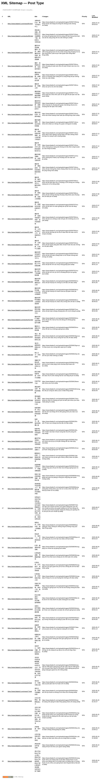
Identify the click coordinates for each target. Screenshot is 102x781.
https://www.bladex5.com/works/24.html (20, 489)
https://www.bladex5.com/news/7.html (20, 691)
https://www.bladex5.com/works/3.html (20, 737)
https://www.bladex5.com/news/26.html (20, 468)
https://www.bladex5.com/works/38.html (20, 354)
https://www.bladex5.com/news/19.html (20, 556)
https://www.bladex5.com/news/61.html (20, 114)
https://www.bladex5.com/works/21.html (20, 538)
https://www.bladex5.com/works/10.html (20, 650)
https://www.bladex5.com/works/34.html (20, 390)
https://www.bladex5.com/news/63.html (20, 94)
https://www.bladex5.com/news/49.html (20, 255)
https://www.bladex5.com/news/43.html (20, 310)
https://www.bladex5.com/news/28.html (20, 449)
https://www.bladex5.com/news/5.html (20, 715)
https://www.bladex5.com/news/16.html (20, 587)
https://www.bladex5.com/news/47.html (20, 272)
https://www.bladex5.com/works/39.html (20, 346)
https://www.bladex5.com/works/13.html (20, 618)
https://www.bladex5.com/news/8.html (20, 683)
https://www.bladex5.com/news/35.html (20, 382)
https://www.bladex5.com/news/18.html (20, 566)
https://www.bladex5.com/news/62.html (20, 105)
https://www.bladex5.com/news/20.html (20, 547)
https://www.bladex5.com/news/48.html (20, 263)
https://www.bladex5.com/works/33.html (20, 400)
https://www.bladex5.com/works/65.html (20, 76)
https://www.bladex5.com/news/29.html (20, 441)
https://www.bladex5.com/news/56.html (20, 169)
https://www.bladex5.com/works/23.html (20, 508)
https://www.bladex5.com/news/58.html (20, 147)
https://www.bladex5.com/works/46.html (20, 282)
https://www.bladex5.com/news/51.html (20, 232)
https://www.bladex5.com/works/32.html (20, 411)
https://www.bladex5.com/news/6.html (20, 701)
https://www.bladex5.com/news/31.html (20, 422)
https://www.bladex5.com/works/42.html (20, 320)
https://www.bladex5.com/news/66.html (20, 66)
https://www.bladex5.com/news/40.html (20, 337)
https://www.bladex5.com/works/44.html (20, 301)
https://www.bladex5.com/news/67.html (20, 52)
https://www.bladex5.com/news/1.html (20, 761)
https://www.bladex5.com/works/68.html (20, 36)
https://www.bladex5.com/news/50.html (20, 244)
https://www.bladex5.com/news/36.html (20, 375)
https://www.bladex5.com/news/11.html (20, 638)
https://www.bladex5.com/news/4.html (20, 729)
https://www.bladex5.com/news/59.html (20, 134)
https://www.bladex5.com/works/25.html (20, 477)
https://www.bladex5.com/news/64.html (20, 86)
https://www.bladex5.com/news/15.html (20, 599)
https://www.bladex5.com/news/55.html (20, 182)
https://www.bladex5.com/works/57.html (20, 157)
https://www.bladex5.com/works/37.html (20, 364)
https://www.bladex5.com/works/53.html (20, 206)
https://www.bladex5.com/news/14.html (20, 609)
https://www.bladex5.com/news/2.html (20, 746)
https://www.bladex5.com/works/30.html (20, 432)
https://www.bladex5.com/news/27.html (20, 457)
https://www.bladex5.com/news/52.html (20, 219)
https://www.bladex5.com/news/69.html (20, 23)
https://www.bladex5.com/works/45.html (20, 291)
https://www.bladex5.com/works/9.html (20, 667)
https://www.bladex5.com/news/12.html (20, 628)
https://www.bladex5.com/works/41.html (20, 328)
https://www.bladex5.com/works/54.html (20, 195)
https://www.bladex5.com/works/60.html (20, 123)
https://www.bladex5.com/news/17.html (20, 577)
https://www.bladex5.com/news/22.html (20, 526)
